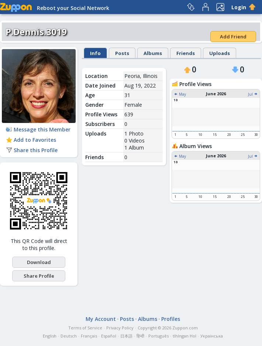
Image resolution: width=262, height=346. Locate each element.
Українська (211, 336)
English (49, 336)
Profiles (170, 318)
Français (89, 336)
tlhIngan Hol (184, 336)
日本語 (126, 336)
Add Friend (233, 36)
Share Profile (39, 276)
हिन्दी (140, 336)
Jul (253, 94)
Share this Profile (32, 150)
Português (158, 336)
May (180, 94)
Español (108, 336)
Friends (185, 53)
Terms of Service (85, 327)
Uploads (219, 53)
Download (39, 262)
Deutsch (69, 336)
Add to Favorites (31, 139)
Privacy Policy (120, 327)
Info (95, 53)
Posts (122, 53)
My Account (101, 318)
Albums (153, 53)
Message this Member (38, 129)
